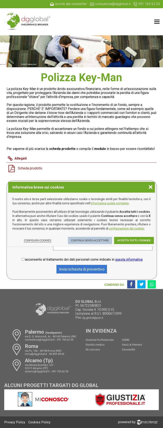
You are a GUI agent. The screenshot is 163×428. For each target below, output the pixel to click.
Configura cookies (37, 240)
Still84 (125, 339)
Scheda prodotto (30, 168)
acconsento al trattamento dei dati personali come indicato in (84, 260)
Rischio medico (95, 344)
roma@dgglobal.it (36, 353)
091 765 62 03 (65, 339)
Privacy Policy (14, 422)
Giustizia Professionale (100, 339)
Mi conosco (93, 349)
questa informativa (129, 260)
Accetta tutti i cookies (134, 240)
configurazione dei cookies (126, 228)
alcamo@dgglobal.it (37, 371)
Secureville (128, 349)
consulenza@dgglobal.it (40, 339)
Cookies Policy (39, 422)
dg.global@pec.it (92, 317)
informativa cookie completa (110, 203)
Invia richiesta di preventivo (81, 269)
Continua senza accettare (90, 240)
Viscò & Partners (132, 344)
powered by (138, 422)
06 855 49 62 (56, 353)
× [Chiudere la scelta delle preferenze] (150, 186)
